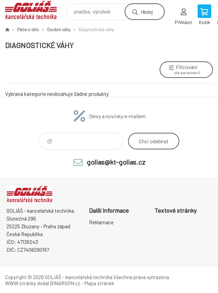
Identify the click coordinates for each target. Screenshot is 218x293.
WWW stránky (20, 283)
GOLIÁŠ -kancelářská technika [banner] (35, 10)
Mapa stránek (99, 283)
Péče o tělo (28, 29)
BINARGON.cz (65, 283)
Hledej (147, 11)
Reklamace (101, 222)
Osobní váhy (59, 29)
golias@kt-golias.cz (116, 162)
